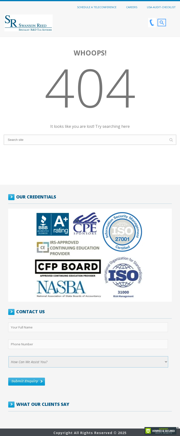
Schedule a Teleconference (96, 7)
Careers (131, 7)
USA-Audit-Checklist (161, 7)
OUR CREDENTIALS (36, 197)
